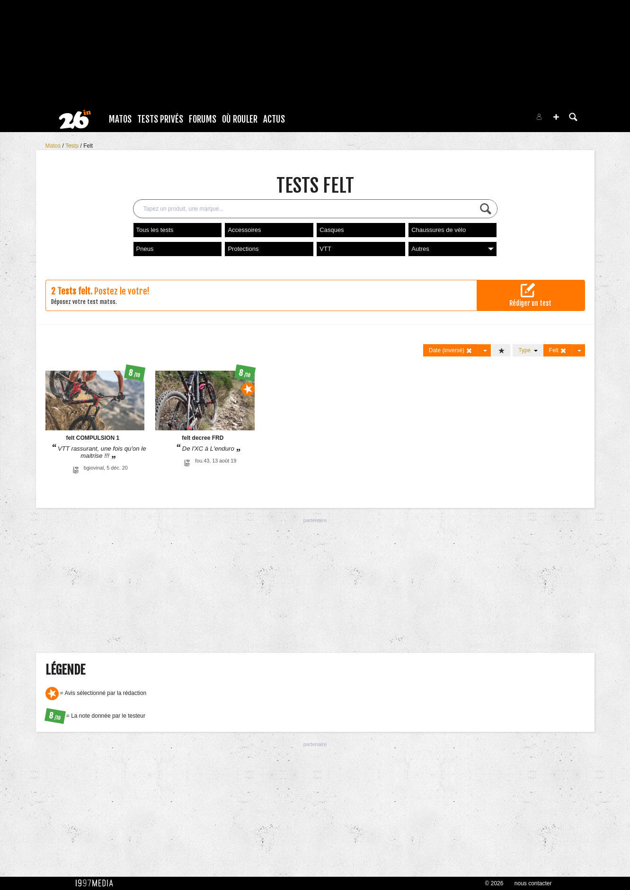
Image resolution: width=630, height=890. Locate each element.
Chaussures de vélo (438, 229)
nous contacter (533, 883)
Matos (120, 119)
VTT (325, 248)
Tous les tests (155, 229)
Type (528, 350)
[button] (556, 117)
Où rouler (239, 119)
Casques (331, 229)
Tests (72, 145)
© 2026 (494, 883)
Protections (243, 248)
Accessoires (244, 229)
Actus (274, 119)
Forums (202, 119)
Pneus (145, 248)
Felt (88, 145)
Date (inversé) (451, 350)
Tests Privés (160, 119)
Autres (452, 248)
